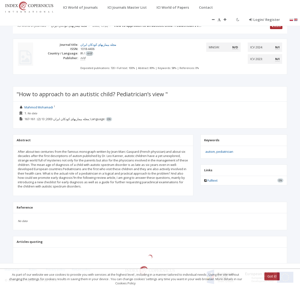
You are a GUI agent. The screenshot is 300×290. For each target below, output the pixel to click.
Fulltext (212, 180)
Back (276, 26)
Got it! (272, 276)
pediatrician (224, 151)
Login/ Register (264, 19)
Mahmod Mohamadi (38, 107)
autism (210, 151)
